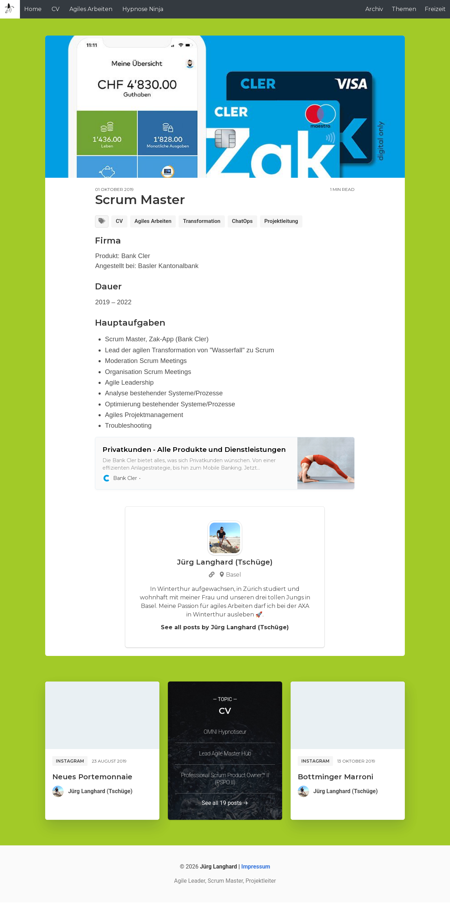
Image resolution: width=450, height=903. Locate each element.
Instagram (70, 761)
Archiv (374, 9)
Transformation (207, 221)
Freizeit (435, 9)
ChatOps (250, 221)
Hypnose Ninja (142, 9)
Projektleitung (291, 221)
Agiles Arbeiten (90, 9)
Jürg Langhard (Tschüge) (100, 792)
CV (55, 9)
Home (33, 9)
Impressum (255, 867)
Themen (404, 9)
